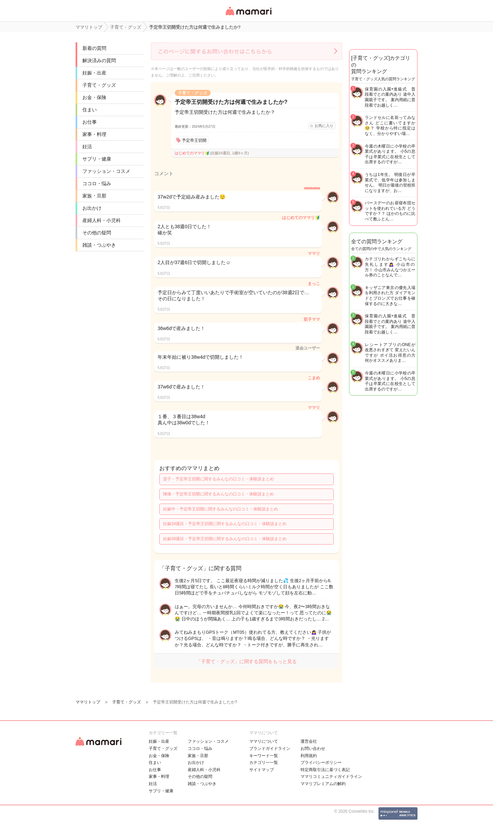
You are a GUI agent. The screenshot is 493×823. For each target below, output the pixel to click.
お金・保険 (94, 97)
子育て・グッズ (99, 85)
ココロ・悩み (96, 183)
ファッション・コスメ (106, 171)
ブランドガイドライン (269, 748)
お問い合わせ (313, 748)
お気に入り (324, 126)
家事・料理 (94, 134)
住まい (89, 109)
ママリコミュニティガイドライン (331, 776)
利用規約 (309, 755)
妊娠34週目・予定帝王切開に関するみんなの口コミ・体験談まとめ (225, 523)
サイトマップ (261, 769)
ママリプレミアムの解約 (323, 783)
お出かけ (92, 208)
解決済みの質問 (99, 60)
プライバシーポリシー (321, 762)
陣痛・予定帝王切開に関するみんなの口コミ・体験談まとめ (218, 494)
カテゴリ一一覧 (263, 762)
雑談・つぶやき (99, 245)
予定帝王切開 (194, 140)
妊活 (87, 146)
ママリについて (263, 741)
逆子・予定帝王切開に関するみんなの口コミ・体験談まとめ (218, 479)
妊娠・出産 (94, 73)
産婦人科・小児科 (101, 220)
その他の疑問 (96, 232)
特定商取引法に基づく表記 (325, 769)
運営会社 (309, 741)
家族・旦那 (94, 195)
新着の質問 (94, 48)
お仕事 (89, 122)
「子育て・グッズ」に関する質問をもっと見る (246, 661)
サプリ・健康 (96, 159)
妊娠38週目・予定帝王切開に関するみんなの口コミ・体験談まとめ (225, 538)
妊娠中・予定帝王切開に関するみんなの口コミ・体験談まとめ (220, 509)
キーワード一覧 (263, 755)
